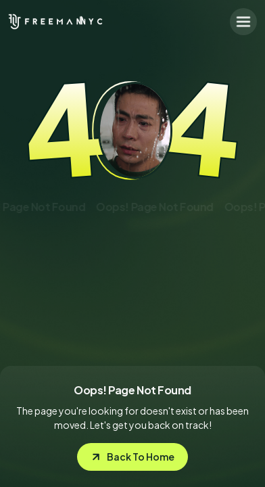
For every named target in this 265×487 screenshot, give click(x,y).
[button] (243, 21)
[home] (42, 22)
